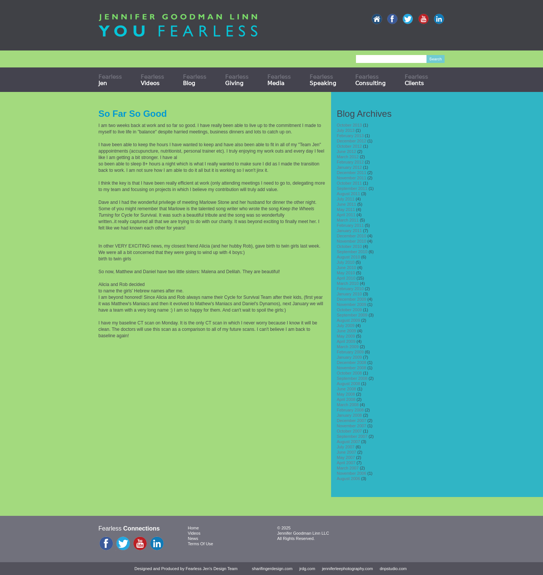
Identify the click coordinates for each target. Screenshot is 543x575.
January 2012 (349, 167)
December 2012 (351, 141)
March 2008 (348, 404)
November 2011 (351, 178)
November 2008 (351, 367)
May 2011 (346, 209)
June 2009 (346, 331)
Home (193, 528)
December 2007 (351, 420)
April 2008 (346, 399)
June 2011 (346, 204)
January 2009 (349, 357)
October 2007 (349, 431)
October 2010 (349, 246)
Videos (194, 533)
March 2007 (348, 468)
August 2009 (348, 320)
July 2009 (345, 325)
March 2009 (348, 346)
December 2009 (351, 299)
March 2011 (348, 220)
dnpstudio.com (393, 568)
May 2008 (346, 394)
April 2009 (346, 341)
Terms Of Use (200, 543)
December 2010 (351, 236)
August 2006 (348, 478)
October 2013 (349, 125)
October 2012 (349, 146)
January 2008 (349, 415)
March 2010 (348, 283)
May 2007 (346, 457)
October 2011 (349, 183)
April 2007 (346, 462)
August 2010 (348, 257)
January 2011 (349, 230)
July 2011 (345, 199)
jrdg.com (307, 568)
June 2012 (346, 151)
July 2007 (345, 447)
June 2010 (346, 267)
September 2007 (352, 436)
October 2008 (349, 373)
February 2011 (350, 225)
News (193, 538)
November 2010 (351, 241)
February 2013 (350, 135)
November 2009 (351, 304)
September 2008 (352, 378)
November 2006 (351, 473)
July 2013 (345, 130)
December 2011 (351, 172)
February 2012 (350, 162)
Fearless (110, 79)
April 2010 (346, 278)
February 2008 (350, 410)
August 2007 (348, 441)
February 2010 (350, 288)
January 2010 (349, 294)
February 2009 (350, 352)
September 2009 (352, 315)
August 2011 (348, 193)
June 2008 (346, 389)
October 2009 (349, 309)
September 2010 (352, 251)
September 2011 (352, 188)
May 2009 (346, 336)
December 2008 (351, 362)
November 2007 (351, 426)
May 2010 (346, 273)
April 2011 (346, 215)
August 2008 (348, 383)
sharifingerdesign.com (272, 568)
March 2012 (348, 156)
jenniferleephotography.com (347, 568)
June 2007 (346, 452)
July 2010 (345, 262)
